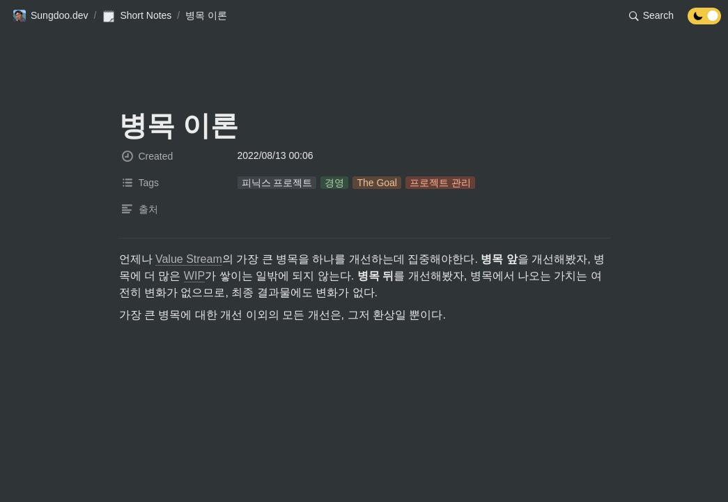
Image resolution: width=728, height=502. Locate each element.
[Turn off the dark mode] (704, 20)
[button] (50, 16)
